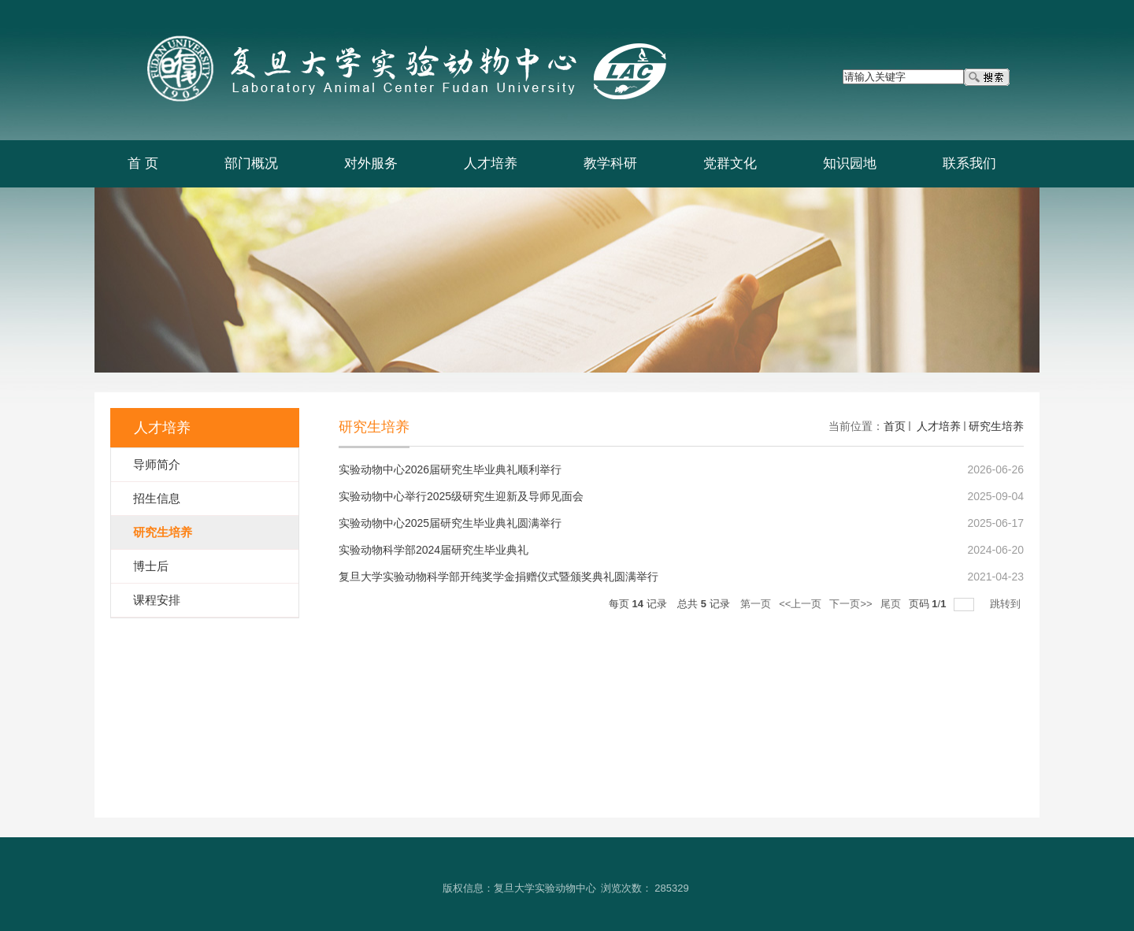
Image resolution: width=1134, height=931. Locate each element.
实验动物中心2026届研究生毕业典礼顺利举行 (450, 469)
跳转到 (1007, 604)
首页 (895, 426)
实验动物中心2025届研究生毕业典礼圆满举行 (450, 523)
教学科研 (610, 163)
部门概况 (251, 163)
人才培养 (490, 163)
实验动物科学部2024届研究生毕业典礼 (433, 549)
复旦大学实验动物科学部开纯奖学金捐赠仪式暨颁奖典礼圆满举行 (498, 576)
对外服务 (371, 163)
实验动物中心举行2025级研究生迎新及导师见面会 (461, 496)
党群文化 (730, 163)
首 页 (143, 163)
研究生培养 (996, 426)
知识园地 (849, 163)
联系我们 (969, 163)
